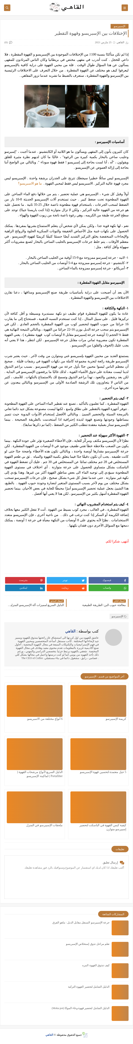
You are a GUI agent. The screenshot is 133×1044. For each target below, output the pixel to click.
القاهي (49, 1034)
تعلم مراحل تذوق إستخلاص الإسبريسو (88, 943)
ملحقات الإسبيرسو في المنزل (44, 825)
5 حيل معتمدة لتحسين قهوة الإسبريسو (103, 772)
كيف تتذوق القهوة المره (96, 965)
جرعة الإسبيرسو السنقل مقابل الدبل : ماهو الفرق (81, 922)
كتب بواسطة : (82, 631)
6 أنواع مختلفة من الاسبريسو (45, 718)
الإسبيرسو (119, 26)
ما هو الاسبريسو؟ (30, 183)
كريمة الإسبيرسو (116, 718)
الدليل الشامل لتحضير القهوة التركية (89, 986)
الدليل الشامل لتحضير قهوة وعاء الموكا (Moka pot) (81, 1008)
